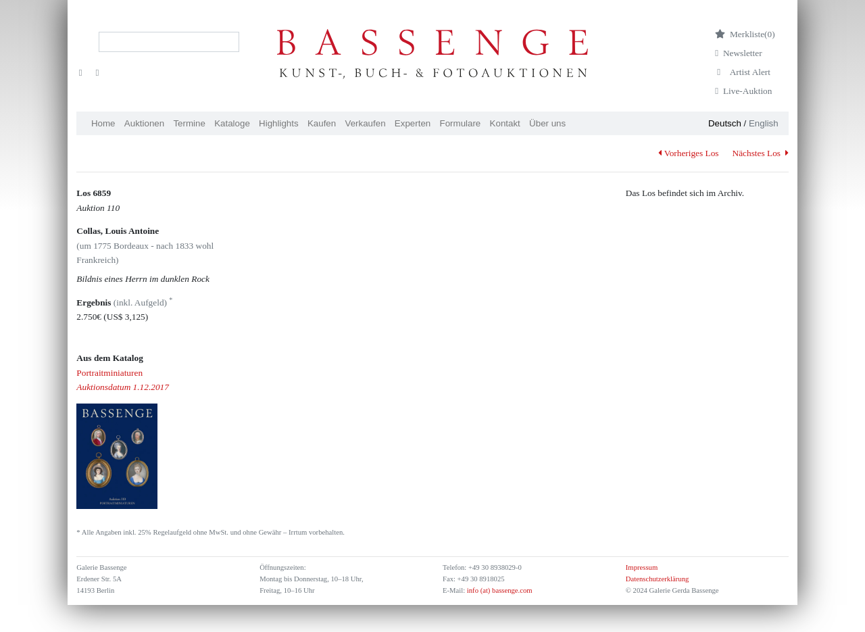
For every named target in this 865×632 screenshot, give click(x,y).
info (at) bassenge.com (498, 590)
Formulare (460, 123)
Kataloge (232, 123)
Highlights (279, 123)
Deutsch (724, 123)
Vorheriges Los (688, 153)
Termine (189, 123)
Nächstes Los (761, 153)
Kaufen (321, 123)
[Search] (169, 42)
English (763, 123)
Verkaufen (365, 123)
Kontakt (505, 123)
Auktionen (144, 123)
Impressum (642, 567)
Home (103, 123)
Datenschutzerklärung (657, 579)
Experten (412, 123)
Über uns (547, 123)
